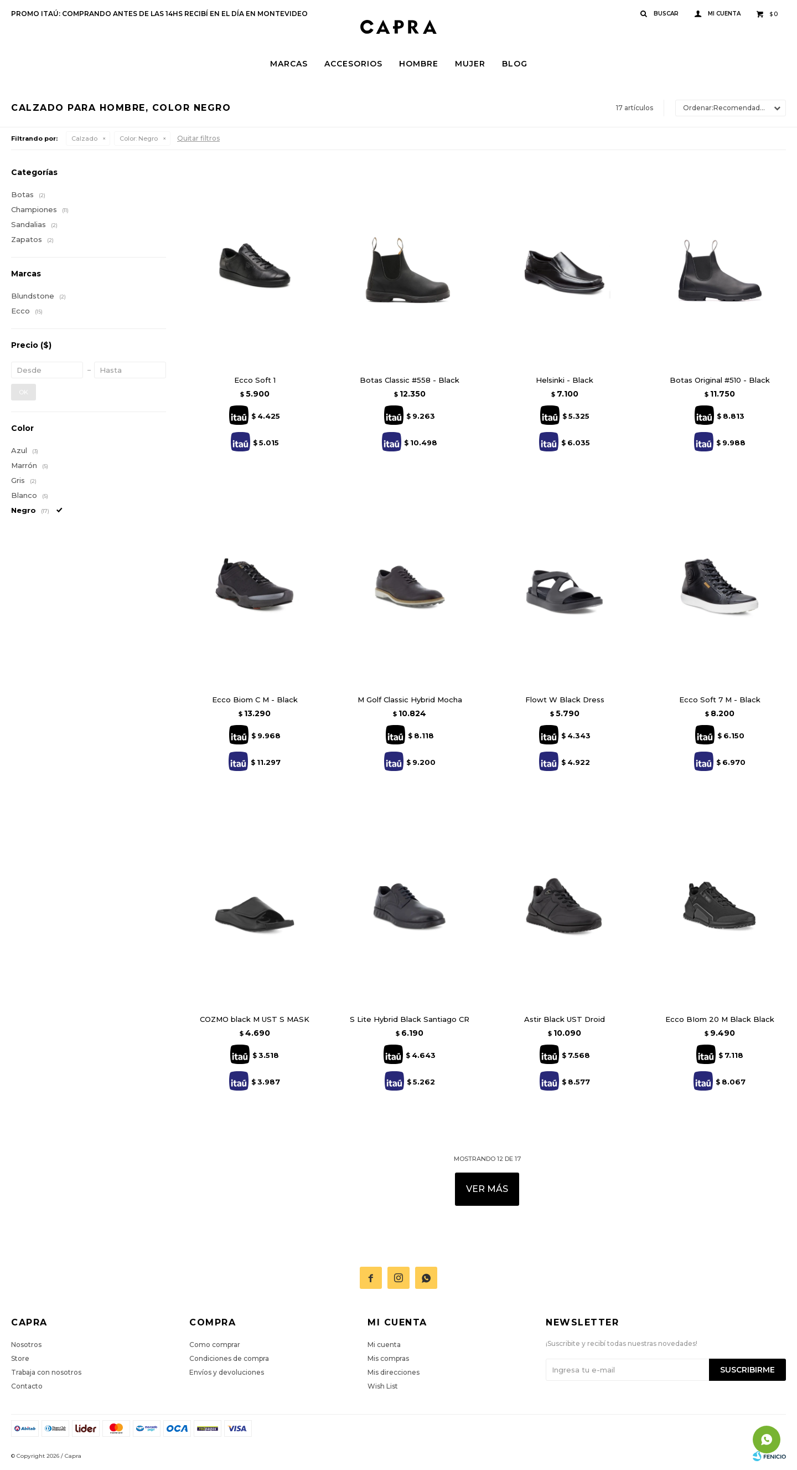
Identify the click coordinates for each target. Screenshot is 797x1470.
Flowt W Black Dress (564, 699)
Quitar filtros (198, 138)
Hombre (418, 64)
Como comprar (214, 1344)
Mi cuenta (384, 1344)
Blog (514, 64)
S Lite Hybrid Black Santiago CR (409, 1019)
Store (20, 1358)
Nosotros (26, 1344)
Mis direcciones (394, 1372)
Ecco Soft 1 (255, 380)
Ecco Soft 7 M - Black (719, 699)
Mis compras (388, 1358)
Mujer (470, 64)
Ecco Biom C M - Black (255, 699)
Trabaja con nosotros (46, 1372)
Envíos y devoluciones (226, 1372)
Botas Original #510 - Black (720, 380)
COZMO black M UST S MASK (254, 1019)
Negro (139, 138)
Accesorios (353, 64)
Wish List (383, 1386)
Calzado (84, 138)
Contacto (27, 1386)
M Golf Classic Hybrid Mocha (410, 699)
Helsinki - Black (564, 380)
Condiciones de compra (229, 1358)
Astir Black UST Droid (564, 1019)
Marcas (289, 64)
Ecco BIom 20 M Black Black (719, 1019)
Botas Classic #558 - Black (409, 380)
